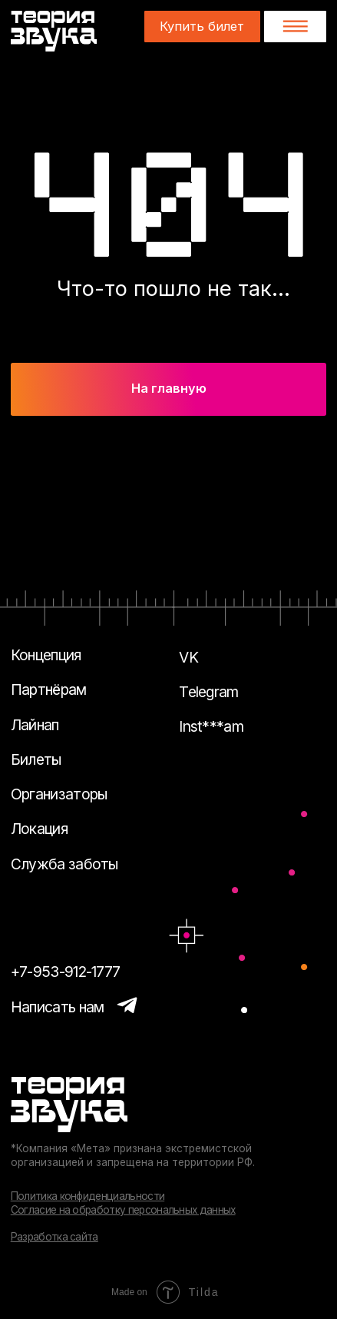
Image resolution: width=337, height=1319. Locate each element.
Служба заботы (64, 864)
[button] (295, 26)
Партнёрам (49, 689)
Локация (39, 828)
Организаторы (59, 794)
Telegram (209, 692)
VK (188, 657)
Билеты (36, 759)
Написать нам (57, 1007)
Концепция (46, 655)
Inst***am (211, 726)
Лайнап (35, 725)
